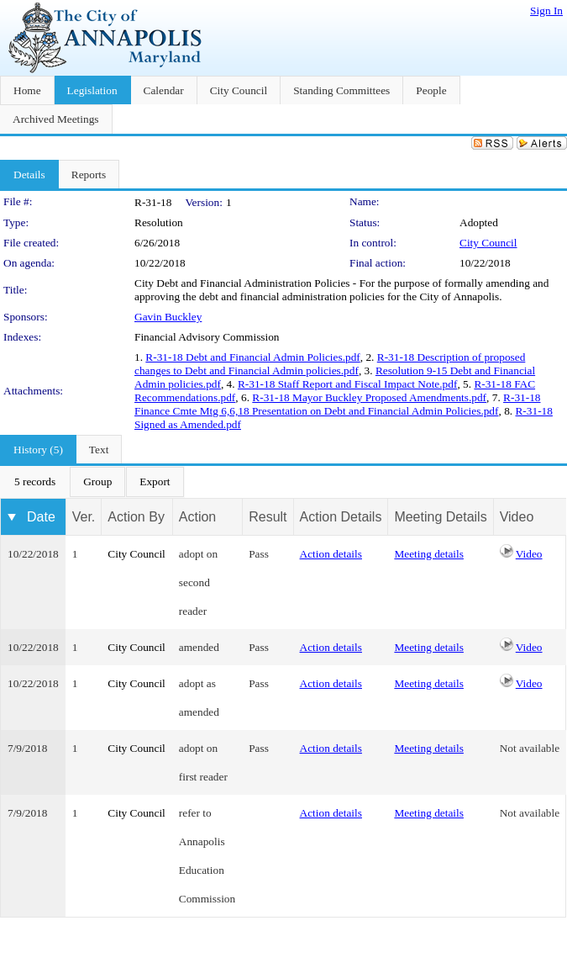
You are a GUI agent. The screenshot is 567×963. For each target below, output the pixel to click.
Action (197, 517)
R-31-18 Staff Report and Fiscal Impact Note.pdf (347, 384)
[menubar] (92, 482)
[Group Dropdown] (97, 482)
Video (529, 554)
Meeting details (429, 554)
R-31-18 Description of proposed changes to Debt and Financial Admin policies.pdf (329, 364)
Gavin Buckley (168, 316)
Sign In (546, 10)
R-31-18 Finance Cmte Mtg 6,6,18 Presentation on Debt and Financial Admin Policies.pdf (337, 404)
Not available (529, 748)
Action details (331, 554)
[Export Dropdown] (154, 482)
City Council (488, 242)
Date (41, 517)
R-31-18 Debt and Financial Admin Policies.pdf (252, 357)
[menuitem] (35, 482)
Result (267, 517)
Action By (136, 517)
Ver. (84, 517)
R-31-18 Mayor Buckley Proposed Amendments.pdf (369, 397)
